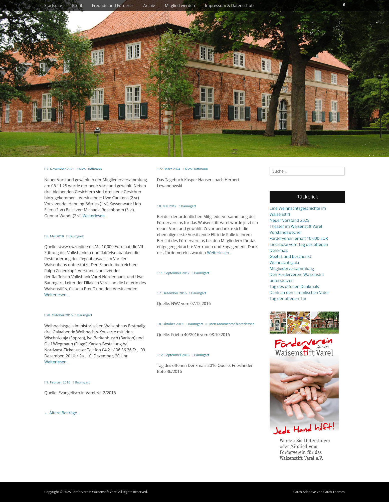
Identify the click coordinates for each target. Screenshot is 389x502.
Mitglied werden (180, 5)
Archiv (149, 5)
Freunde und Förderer (112, 5)
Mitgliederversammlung (292, 268)
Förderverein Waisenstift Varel (94, 491)
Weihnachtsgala (284, 262)
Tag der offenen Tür (288, 298)
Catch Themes (334, 491)
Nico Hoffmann (90, 169)
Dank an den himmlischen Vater (299, 292)
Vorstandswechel (285, 232)
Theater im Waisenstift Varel (296, 226)
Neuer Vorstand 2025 (289, 220)
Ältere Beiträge (60, 413)
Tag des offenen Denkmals (294, 286)
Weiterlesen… (95, 216)
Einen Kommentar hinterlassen (231, 324)
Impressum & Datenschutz (230, 5)
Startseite (53, 5)
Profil (77, 5)
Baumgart (188, 206)
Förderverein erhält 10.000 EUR (299, 238)
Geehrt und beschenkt (290, 256)
